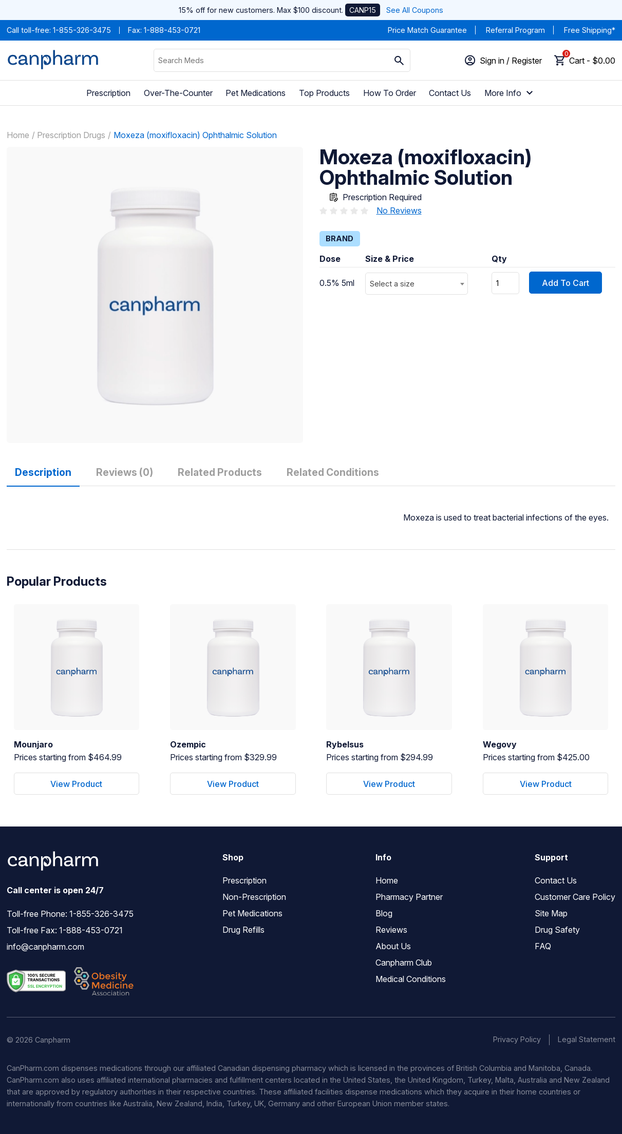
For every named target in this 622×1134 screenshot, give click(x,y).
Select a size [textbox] (392, 283)
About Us (393, 946)
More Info (510, 93)
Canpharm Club (403, 962)
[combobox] (416, 284)
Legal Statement (586, 1039)
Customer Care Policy (575, 897)
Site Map (551, 913)
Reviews (391, 930)
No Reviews (399, 210)
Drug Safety (557, 930)
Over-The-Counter (178, 93)
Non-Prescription (254, 897)
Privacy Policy (517, 1039)
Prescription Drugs (71, 135)
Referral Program (515, 30)
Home (18, 135)
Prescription (108, 93)
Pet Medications (255, 93)
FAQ (543, 946)
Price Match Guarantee (427, 30)
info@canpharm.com (45, 946)
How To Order (389, 93)
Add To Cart (565, 283)
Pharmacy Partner (409, 897)
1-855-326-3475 (82, 30)
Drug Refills (243, 930)
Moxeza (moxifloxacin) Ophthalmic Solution (195, 135)
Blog (383, 913)
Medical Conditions (410, 979)
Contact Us (450, 93)
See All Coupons (414, 10)
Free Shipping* (589, 30)
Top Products (324, 93)
